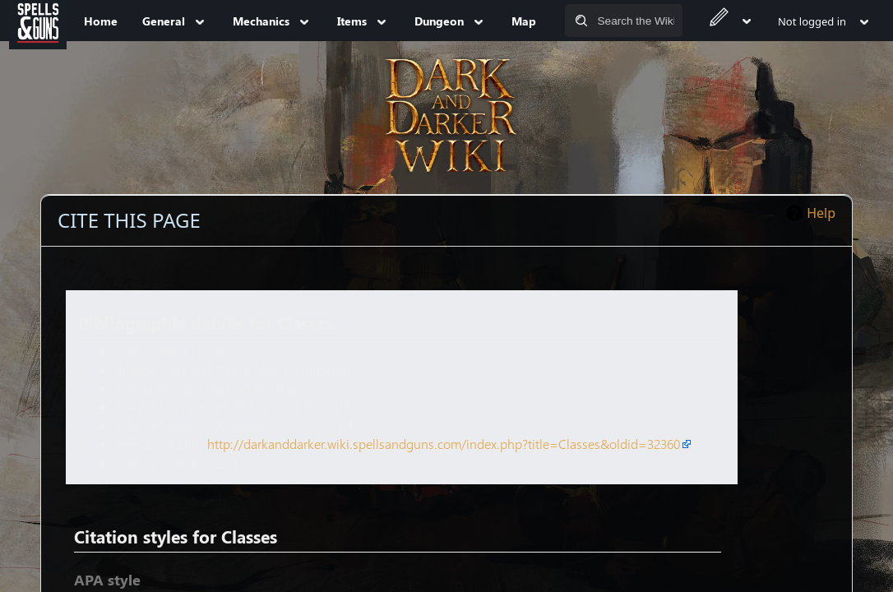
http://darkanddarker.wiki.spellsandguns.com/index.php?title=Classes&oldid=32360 (443, 443)
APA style (107, 580)
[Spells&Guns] (38, 20)
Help (821, 213)
